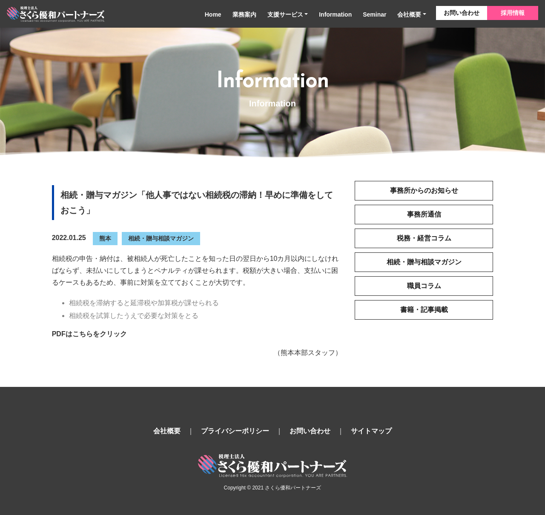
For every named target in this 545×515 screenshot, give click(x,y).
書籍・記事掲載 (424, 309)
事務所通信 (424, 214)
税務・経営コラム (424, 238)
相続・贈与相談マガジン (161, 238)
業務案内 (244, 14)
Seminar (374, 14)
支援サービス (285, 14)
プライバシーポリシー (235, 431)
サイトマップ (371, 431)
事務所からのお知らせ (424, 190)
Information (335, 14)
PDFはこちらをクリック (89, 334)
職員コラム (424, 285)
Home (213, 14)
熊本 (105, 238)
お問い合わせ (461, 12)
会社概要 (409, 14)
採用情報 (513, 12)
